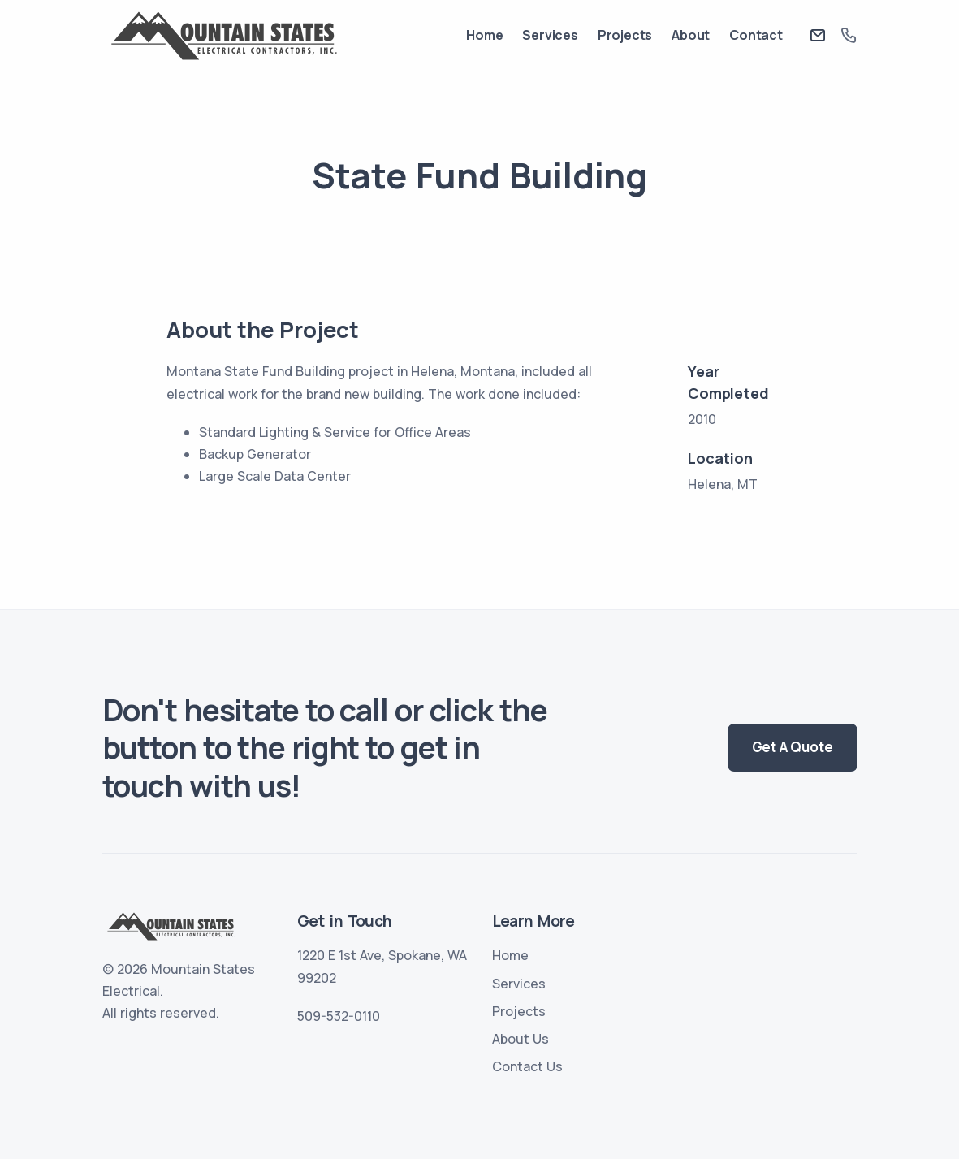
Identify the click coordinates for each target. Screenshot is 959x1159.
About (691, 35)
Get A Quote (792, 746)
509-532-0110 (338, 1016)
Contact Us (527, 1066)
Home (484, 35)
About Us (520, 1039)
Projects (625, 35)
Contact (756, 35)
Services (549, 35)
